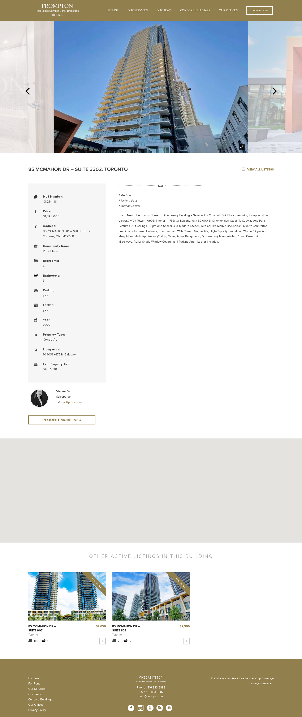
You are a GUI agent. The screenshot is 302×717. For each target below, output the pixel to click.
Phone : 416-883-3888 (151, 687)
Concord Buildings (195, 10)
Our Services (36, 689)
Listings (112, 10)
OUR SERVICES (138, 10)
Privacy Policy (37, 710)
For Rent (34, 683)
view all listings (258, 169)
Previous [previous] (27, 90)
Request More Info (61, 420)
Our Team (163, 10)
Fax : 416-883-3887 (151, 692)
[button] (151, 488)
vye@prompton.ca (72, 402)
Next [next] (275, 90)
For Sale (33, 678)
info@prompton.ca (151, 696)
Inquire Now (259, 10)
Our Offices (228, 10)
